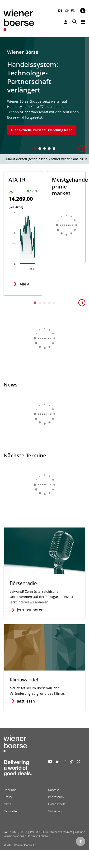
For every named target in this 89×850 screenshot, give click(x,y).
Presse (8, 797)
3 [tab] (44, 149)
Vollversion (56, 811)
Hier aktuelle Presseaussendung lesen (42, 130)
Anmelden (65, 22)
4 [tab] (49, 149)
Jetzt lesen (26, 701)
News (7, 804)
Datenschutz (57, 804)
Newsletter (11, 811)
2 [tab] (39, 149)
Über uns (10, 790)
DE (60, 10)
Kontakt (53, 790)
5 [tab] (54, 149)
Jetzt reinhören (30, 609)
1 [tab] (35, 149)
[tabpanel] (44, 95)
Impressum (56, 797)
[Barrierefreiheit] (82, 11)
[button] (81, 148)
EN (73, 10)
